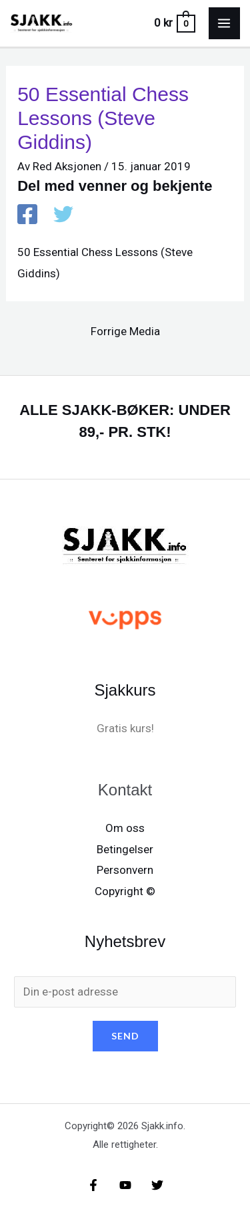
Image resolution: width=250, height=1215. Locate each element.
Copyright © (125, 891)
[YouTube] (125, 1185)
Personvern (125, 870)
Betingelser (125, 849)
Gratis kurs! (125, 728)
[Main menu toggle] (225, 23)
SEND (125, 1035)
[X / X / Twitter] (63, 215)
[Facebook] (27, 215)
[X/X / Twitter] (157, 1185)
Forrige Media (125, 331)
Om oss (125, 828)
